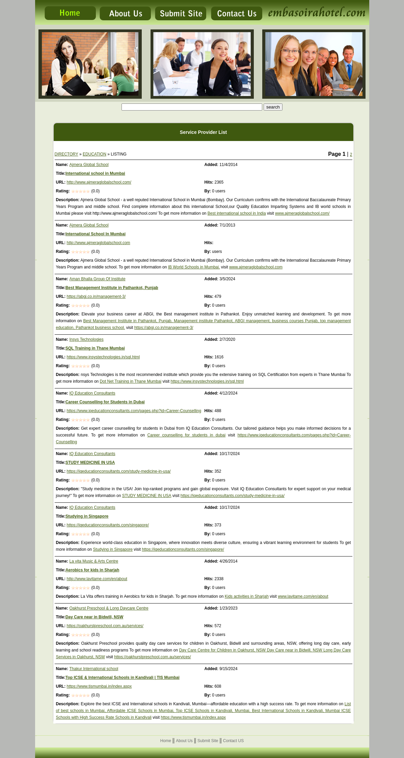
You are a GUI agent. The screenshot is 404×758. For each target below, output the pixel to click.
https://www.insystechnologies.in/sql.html (103, 357)
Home (165, 740)
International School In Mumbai (95, 234)
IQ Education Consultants (92, 393)
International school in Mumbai (95, 173)
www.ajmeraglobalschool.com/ (302, 213)
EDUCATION (94, 154)
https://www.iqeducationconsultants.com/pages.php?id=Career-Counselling (134, 410)
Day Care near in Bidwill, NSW (94, 617)
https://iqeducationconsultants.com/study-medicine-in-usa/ (119, 471)
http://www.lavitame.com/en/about (97, 578)
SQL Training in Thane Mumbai (95, 348)
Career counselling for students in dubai (186, 435)
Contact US (233, 740)
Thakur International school (94, 668)
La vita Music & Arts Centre (94, 561)
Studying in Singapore (86, 516)
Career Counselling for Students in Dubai (105, 402)
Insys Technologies (87, 339)
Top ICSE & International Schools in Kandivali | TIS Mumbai (122, 677)
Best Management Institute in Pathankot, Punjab (111, 287)
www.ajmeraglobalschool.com (255, 267)
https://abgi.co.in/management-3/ (96, 296)
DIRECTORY (66, 154)
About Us (184, 740)
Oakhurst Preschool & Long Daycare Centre (109, 608)
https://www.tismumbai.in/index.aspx (99, 686)
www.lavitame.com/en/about (303, 596)
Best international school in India (237, 213)
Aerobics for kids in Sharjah (92, 570)
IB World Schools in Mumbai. (194, 267)
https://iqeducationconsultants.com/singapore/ (108, 525)
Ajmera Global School (89, 164)
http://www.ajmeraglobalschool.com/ (99, 182)
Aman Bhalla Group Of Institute (98, 279)
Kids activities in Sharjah (247, 596)
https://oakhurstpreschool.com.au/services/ (105, 625)
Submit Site (207, 740)
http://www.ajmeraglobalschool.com (98, 242)
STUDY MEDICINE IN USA (90, 462)
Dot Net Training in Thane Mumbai (131, 381)
